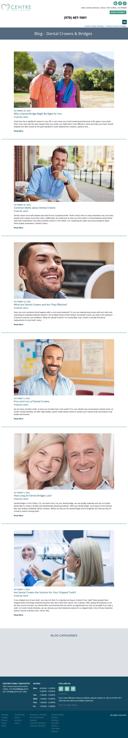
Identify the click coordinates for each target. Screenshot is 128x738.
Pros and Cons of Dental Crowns (31, 401)
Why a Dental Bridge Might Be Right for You (38, 113)
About (17, 723)
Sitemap (4, 715)
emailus (100, 698)
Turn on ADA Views (68, 705)
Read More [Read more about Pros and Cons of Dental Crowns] (18, 419)
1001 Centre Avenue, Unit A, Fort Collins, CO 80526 (104, 8)
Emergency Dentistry (38, 715)
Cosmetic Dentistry (37, 726)
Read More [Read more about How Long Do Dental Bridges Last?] (18, 515)
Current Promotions (38, 723)
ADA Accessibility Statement (81, 701)
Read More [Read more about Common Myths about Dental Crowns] (18, 228)
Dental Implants (57, 715)
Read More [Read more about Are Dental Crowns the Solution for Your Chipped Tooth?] (18, 615)
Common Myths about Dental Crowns (34, 207)
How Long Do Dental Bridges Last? (33, 495)
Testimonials (20, 715)
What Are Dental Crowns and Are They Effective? (40, 304)
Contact (4, 717)
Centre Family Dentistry (94, 26)
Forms (17, 717)
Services (18, 720)
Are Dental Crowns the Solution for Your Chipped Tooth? (45, 592)
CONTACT (63, 694)
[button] (124, 22)
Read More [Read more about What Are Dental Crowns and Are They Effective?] (18, 324)
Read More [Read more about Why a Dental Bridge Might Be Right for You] (18, 131)
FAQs (3, 726)
